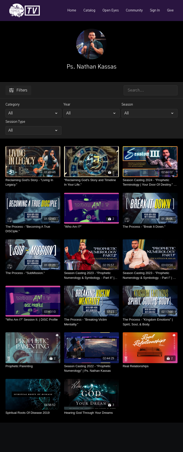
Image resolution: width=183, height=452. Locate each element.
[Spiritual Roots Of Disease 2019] (32, 412)
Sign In (155, 10)
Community (134, 10)
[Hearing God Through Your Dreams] (91, 412)
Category (12, 104)
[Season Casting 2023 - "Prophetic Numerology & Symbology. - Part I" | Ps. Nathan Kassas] (150, 275)
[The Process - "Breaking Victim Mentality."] (91, 322)
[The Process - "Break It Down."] (150, 226)
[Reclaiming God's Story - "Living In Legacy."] (32, 182)
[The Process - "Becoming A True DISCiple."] (32, 229)
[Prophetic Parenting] (32, 366)
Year (66, 104)
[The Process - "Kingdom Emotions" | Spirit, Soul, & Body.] (150, 322)
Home (71, 10)
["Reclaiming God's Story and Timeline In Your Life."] (91, 182)
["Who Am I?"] (91, 226)
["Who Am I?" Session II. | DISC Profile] (32, 319)
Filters (18, 90)
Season (127, 104)
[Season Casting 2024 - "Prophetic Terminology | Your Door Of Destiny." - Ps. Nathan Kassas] (150, 182)
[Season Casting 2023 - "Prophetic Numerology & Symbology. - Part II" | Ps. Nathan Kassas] (91, 275)
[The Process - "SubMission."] (32, 273)
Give (170, 10)
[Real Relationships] (150, 366)
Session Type (15, 122)
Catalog (89, 10)
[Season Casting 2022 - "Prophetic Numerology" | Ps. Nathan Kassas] (91, 368)
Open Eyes (110, 10)
